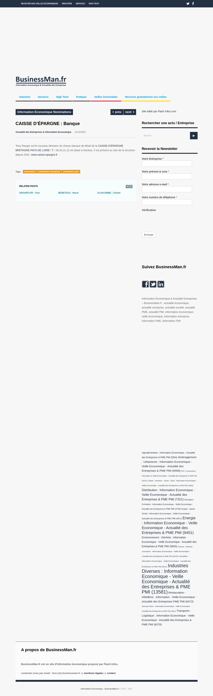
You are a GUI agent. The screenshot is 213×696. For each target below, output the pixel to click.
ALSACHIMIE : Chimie (109, 193)
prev (116, 112)
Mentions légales (93, 673)
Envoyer (149, 234)
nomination (29, 171)
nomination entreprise (49, 171)
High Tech (94, 4)
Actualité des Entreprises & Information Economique (43, 132)
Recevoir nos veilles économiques (39, 4)
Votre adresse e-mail (155, 184)
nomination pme (71, 171)
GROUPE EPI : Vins (29, 193)
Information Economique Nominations (44, 112)
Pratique (81, 96)
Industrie (67, 4)
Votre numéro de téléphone (159, 197)
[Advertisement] (106, 41)
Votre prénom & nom (155, 171)
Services (80, 4)
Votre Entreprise (153, 158)
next (129, 112)
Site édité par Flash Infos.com (159, 111)
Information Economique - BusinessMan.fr (100, 689)
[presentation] (170, 219)
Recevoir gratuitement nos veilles (146, 96)
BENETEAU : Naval (68, 193)
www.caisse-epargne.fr (44, 154)
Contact (111, 673)
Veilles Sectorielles (106, 96)
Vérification (149, 210)
